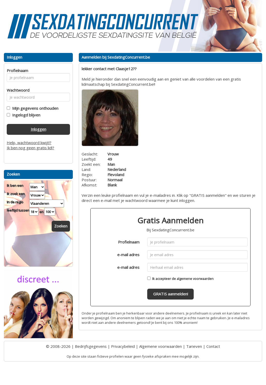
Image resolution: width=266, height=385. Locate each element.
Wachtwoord (17, 90)
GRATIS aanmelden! (170, 293)
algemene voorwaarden (195, 278)
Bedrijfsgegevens (91, 346)
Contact (213, 346)
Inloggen (38, 129)
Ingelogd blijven (25, 114)
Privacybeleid (123, 346)
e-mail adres (128, 254)
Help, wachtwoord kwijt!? (29, 142)
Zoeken (60, 226)
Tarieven (194, 346)
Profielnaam (128, 242)
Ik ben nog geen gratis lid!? (30, 147)
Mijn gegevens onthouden (34, 108)
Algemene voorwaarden (160, 346)
